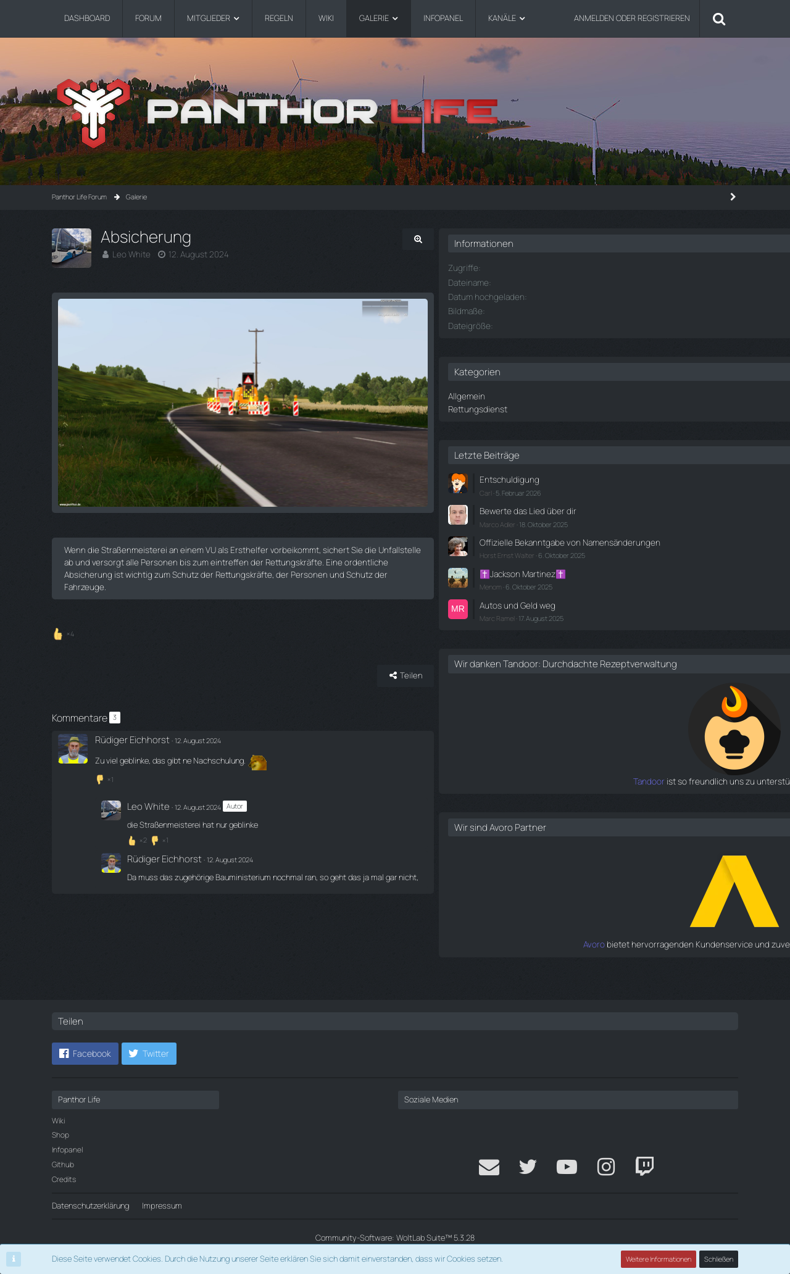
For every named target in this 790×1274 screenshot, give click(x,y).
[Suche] (719, 18)
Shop (60, 1135)
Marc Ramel (586, 620)
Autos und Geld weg (604, 608)
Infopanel (67, 1149)
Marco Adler (587, 518)
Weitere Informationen (659, 1259)
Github (63, 1164)
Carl (575, 488)
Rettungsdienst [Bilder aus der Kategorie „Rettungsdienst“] (565, 406)
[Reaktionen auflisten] (64, 657)
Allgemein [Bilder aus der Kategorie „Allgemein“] (555, 394)
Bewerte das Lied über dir (613, 506)
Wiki (58, 1120)
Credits (64, 1179)
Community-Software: (395, 1237)
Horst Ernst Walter (596, 560)
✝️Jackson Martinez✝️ (610, 578)
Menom (580, 590)
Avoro (560, 956)
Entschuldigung (596, 476)
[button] (85, 1054)
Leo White (130, 253)
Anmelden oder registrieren (632, 17)
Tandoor (554, 794)
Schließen (719, 1259)
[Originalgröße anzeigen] (488, 239)
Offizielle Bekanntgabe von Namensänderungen (615, 542)
